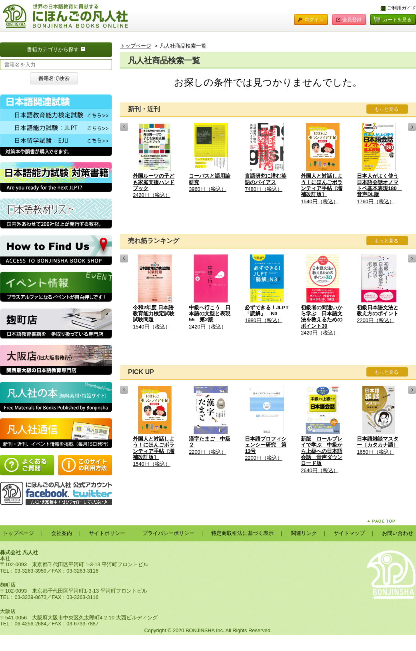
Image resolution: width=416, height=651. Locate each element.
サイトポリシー (107, 533)
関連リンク (304, 533)
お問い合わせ (397, 533)
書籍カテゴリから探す (69, 49)
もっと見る (386, 109)
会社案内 (61, 533)
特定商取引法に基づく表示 (242, 533)
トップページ (135, 46)
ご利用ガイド (401, 8)
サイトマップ (349, 533)
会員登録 (352, 19)
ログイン (314, 19)
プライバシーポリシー (168, 533)
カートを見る (397, 19)
